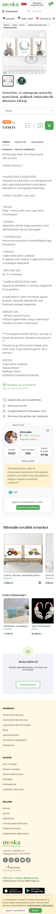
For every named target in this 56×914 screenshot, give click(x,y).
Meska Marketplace (13, 774)
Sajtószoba (8, 818)
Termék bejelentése (15, 388)
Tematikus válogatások (15, 740)
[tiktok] (28, 860)
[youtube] (22, 860)
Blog (5, 730)
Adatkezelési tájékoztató (16, 833)
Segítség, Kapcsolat (13, 789)
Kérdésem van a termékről (18, 385)
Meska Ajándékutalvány (15, 720)
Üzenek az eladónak (28, 507)
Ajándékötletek (11, 735)
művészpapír (33, 411)
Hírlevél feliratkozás (13, 715)
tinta (43, 411)
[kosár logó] (49, 4)
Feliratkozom (28, 684)
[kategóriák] (10, 11)
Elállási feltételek (12, 828)
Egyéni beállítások (15, 910)
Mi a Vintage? (10, 764)
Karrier (6, 813)
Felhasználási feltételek (15, 823)
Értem (35, 910)
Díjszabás (8, 779)
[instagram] (11, 860)
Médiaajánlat (9, 784)
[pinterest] (16, 860)
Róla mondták (28, 461)
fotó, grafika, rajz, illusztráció (33, 416)
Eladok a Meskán (12, 769)
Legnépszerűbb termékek (17, 725)
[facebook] (5, 860)
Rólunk (6, 808)
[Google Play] (13, 891)
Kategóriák (8, 745)
